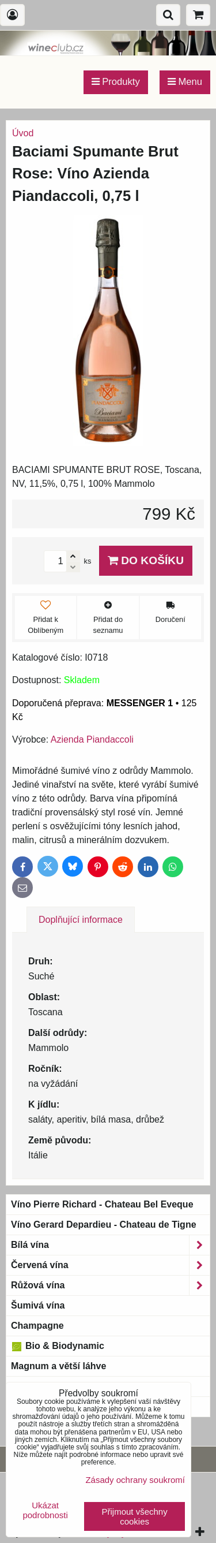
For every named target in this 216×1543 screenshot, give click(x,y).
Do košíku (146, 560)
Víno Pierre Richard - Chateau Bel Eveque (102, 1204)
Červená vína (110, 1265)
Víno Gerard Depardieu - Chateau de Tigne (103, 1224)
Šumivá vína (38, 1305)
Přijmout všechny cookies (135, 1516)
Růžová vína (110, 1285)
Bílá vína (110, 1245)
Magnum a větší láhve (58, 1366)
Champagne (37, 1325)
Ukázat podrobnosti (44, 1510)
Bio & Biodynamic (57, 1346)
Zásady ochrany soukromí (135, 1480)
